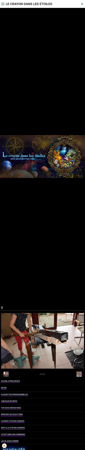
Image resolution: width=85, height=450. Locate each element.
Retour (42, 374)
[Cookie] (4, 445)
